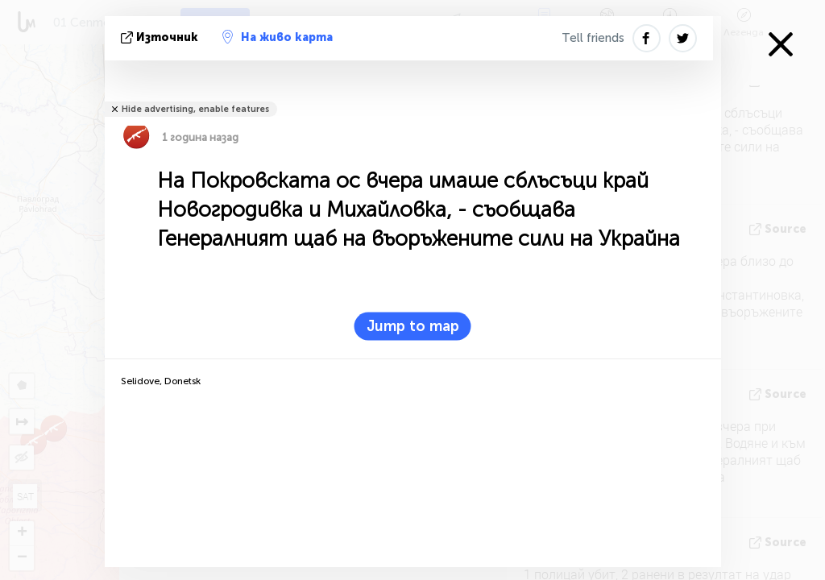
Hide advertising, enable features (195, 109)
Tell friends (593, 38)
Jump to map (413, 326)
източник (161, 37)
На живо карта (277, 37)
